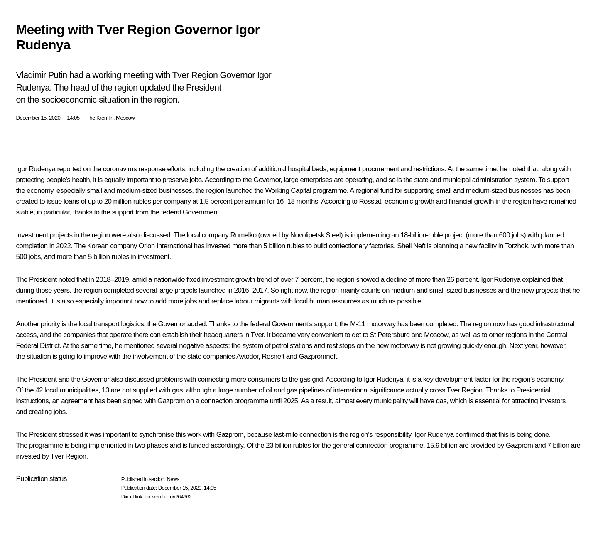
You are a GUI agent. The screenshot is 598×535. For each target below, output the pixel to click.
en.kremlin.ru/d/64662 (168, 496)
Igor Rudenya (35, 169)
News (173, 479)
